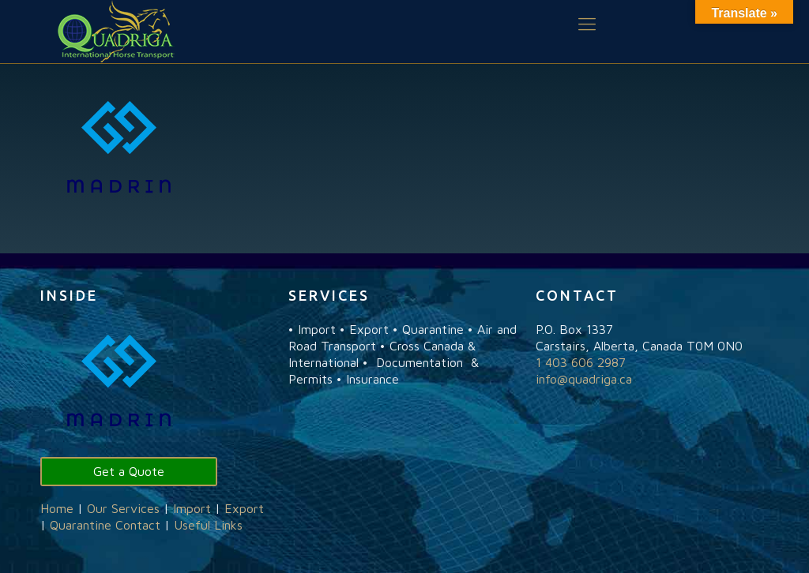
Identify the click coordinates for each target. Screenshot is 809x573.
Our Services (123, 508)
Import (192, 508)
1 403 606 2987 (581, 362)
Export (244, 508)
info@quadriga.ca (584, 379)
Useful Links (208, 525)
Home (56, 508)
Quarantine (80, 525)
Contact (137, 525)
